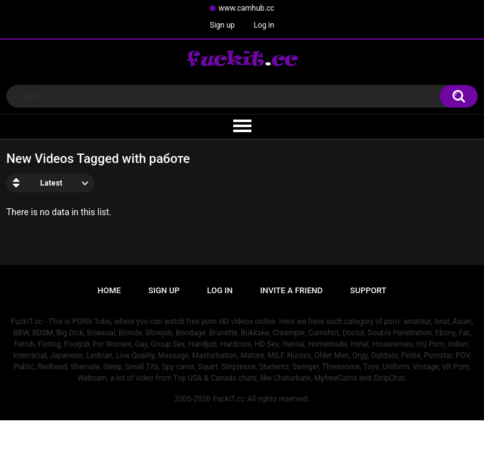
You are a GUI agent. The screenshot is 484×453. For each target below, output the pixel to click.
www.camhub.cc (247, 8)
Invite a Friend (291, 290)
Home (109, 290)
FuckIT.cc (229, 398)
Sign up (222, 25)
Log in (264, 25)
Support (368, 290)
